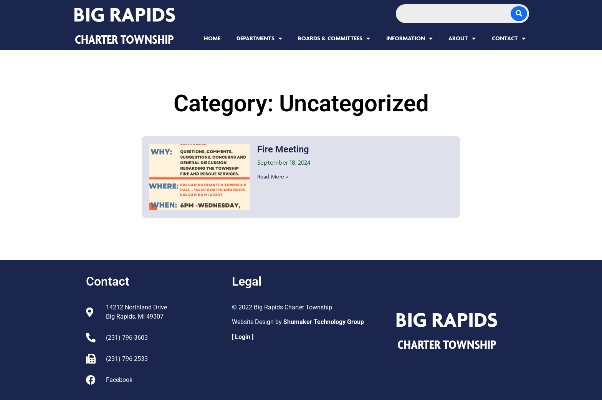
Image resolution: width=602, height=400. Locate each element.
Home (212, 38)
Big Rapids (124, 14)
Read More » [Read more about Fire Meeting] (272, 176)
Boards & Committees (334, 38)
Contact (509, 38)
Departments (259, 38)
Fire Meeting (283, 149)
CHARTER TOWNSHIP (124, 39)
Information (409, 38)
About (462, 38)
